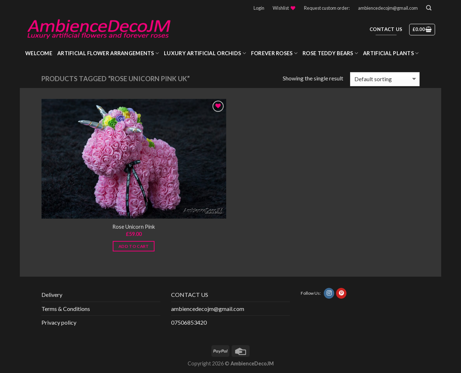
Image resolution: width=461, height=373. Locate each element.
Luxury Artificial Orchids (205, 53)
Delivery (51, 294)
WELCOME (38, 53)
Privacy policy (58, 322)
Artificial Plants (391, 53)
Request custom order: (327, 8)
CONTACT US (189, 294)
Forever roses (274, 53)
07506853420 (189, 322)
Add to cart (133, 246)
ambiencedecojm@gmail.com (388, 8)
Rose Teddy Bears (330, 53)
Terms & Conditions (65, 308)
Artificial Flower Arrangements (108, 53)
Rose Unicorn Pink (133, 227)
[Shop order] (385, 79)
